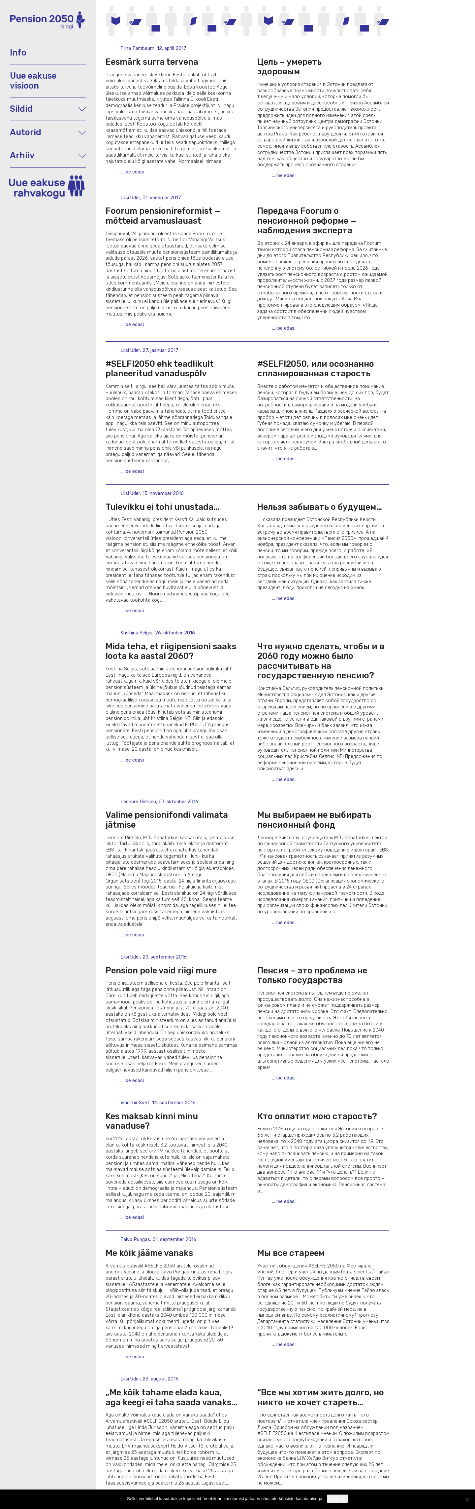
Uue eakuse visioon (33, 80)
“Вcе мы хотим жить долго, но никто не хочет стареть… (320, 1397)
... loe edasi (132, 172)
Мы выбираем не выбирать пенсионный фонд (314, 819)
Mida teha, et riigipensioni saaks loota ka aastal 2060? (171, 651)
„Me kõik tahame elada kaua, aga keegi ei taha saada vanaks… (171, 1397)
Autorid (48, 132)
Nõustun (337, 1498)
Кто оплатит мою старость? (317, 1116)
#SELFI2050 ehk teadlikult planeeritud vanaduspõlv (160, 368)
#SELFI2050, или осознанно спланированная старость (315, 368)
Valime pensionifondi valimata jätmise (167, 819)
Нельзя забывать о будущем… (319, 507)
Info (18, 52)
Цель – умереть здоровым (313, 66)
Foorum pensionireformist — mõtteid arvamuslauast (163, 215)
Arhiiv (48, 155)
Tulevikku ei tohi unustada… (162, 507)
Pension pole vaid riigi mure (161, 970)
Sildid (48, 109)
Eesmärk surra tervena (152, 62)
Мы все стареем (291, 1253)
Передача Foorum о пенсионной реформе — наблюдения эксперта (307, 220)
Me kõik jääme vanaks (149, 1253)
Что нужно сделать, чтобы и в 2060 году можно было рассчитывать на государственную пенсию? (320, 660)
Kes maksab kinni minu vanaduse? (152, 1121)
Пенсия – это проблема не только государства (312, 975)
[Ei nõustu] (466, 1499)
